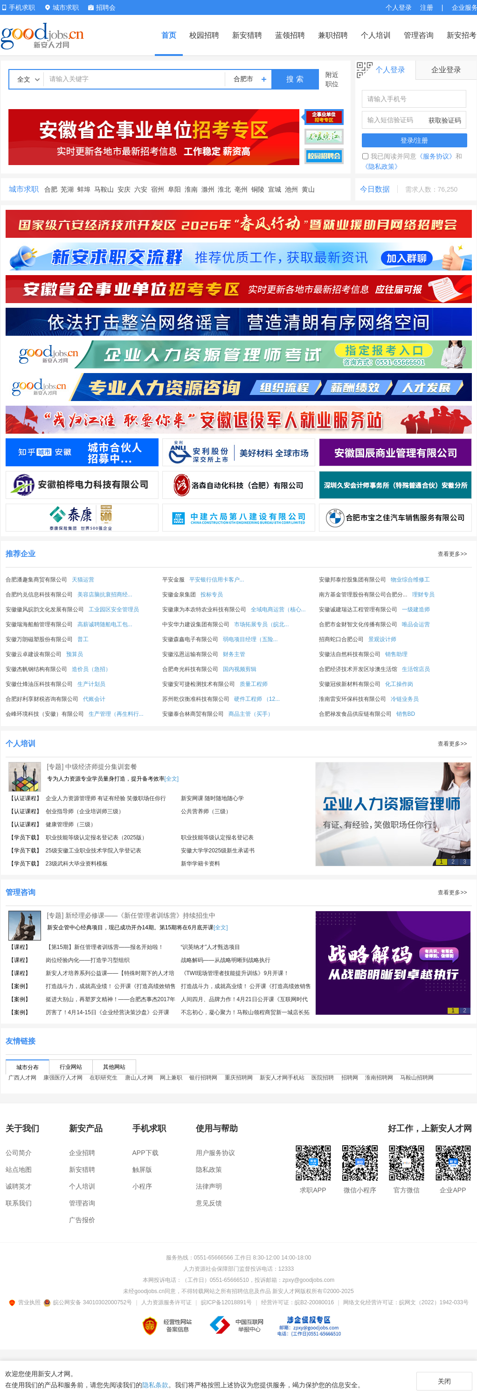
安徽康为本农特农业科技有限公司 (204, 609)
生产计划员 (91, 684)
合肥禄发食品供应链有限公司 (355, 714)
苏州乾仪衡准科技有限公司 (195, 699)
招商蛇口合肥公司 (341, 639)
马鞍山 (104, 189)
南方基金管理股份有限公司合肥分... (363, 594)
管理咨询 (419, 35)
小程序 (142, 1186)
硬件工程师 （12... (257, 699)
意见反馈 (209, 1203)
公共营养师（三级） (206, 811)
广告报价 (82, 1220)
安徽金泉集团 (179, 594)
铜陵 (257, 189)
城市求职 (24, 189)
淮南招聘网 (379, 1081)
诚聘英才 (19, 1186)
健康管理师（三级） (71, 824)
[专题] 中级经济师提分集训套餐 (92, 766)
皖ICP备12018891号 (226, 1302)
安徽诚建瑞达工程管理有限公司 (358, 609)
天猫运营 (83, 579)
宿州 (157, 189)
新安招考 (462, 35)
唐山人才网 (139, 1081)
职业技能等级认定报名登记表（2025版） (97, 837)
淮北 (224, 189)
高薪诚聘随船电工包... (104, 624)
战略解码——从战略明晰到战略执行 (225, 960)
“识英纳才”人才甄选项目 (211, 947)
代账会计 (94, 699)
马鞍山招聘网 (417, 1081)
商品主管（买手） (250, 714)
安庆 (124, 189)
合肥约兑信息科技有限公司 (39, 594)
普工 (83, 639)
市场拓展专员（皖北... (261, 624)
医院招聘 (322, 1081)
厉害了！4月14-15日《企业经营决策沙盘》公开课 (107, 1012)
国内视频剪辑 (239, 669)
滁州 (207, 189)
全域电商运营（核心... (278, 609)
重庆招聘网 (239, 1081)
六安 (140, 189)
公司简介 (19, 1152)
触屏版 (142, 1169)
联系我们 (19, 1203)
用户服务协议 (215, 1152)
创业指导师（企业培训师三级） (85, 811)
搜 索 (294, 79)
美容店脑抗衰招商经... (104, 594)
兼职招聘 (333, 35)
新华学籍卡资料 (200, 863)
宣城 (274, 189)
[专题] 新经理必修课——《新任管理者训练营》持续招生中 (131, 915)
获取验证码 (445, 120)
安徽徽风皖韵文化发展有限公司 (45, 609)
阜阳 (174, 189)
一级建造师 (416, 609)
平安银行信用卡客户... (216, 579)
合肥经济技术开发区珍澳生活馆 (358, 669)
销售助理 (396, 654)
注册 (426, 7)
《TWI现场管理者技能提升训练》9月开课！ (235, 973)
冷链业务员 (405, 699)
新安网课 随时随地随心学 (212, 798)
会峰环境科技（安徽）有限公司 (45, 714)
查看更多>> (452, 554)
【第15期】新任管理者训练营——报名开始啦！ (105, 947)
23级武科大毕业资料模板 (77, 863)
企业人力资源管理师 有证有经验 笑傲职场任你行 (106, 798)
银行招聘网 (203, 1081)
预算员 (74, 654)
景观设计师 (382, 639)
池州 (291, 189)
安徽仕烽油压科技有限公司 (39, 684)
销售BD (405, 714)
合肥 (50, 189)
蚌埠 (83, 189)
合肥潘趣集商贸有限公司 (36, 579)
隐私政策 (209, 1169)
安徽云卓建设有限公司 (34, 654)
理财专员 (423, 594)
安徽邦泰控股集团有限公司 (352, 579)
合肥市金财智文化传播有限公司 (358, 624)
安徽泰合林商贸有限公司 (193, 714)
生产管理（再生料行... (116, 714)
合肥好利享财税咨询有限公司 (42, 699)
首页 (168, 35)
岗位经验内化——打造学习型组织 (88, 960)
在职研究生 (104, 1081)
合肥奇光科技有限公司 (190, 669)
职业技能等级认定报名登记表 (217, 837)
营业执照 (26, 1302)
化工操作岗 (399, 684)
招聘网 (349, 1081)
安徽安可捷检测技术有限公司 (198, 684)
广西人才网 (22, 1081)
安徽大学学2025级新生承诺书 (218, 850)
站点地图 (19, 1169)
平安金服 (173, 579)
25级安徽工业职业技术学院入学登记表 (93, 850)
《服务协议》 (436, 156)
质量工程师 (254, 684)
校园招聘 (204, 35)
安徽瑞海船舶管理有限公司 (39, 624)
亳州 (241, 189)
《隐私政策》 (381, 166)
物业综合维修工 (410, 579)
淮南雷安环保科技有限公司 (352, 699)
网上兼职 (171, 1081)
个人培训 (376, 35)
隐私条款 (155, 1385)
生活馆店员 (416, 669)
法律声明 (209, 1186)
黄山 (308, 189)
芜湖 (67, 189)
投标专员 (211, 594)
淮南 (191, 189)
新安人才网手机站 (282, 1081)
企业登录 (446, 70)
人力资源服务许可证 (166, 1302)
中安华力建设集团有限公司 (195, 624)
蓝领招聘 (290, 35)
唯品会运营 (416, 624)
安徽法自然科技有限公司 (349, 654)
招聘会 (102, 7)
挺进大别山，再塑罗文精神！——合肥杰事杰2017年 (111, 999)
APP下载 (145, 1152)
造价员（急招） (91, 669)
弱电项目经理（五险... (250, 639)
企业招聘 (82, 1152)
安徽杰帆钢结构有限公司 (36, 669)
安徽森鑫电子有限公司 (190, 639)
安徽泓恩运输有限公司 (190, 654)
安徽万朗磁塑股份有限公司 (39, 639)
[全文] (172, 778)
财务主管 (234, 654)
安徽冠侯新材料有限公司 (349, 684)
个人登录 (399, 7)
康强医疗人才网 (63, 1081)
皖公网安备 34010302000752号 (88, 1302)
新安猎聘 (247, 35)
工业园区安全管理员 (114, 609)
